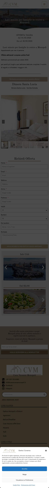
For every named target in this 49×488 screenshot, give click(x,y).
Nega (24, 474)
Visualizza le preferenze (24, 480)
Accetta (24, 469)
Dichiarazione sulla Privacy (28, 485)
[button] (46, 451)
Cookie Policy (16, 485)
